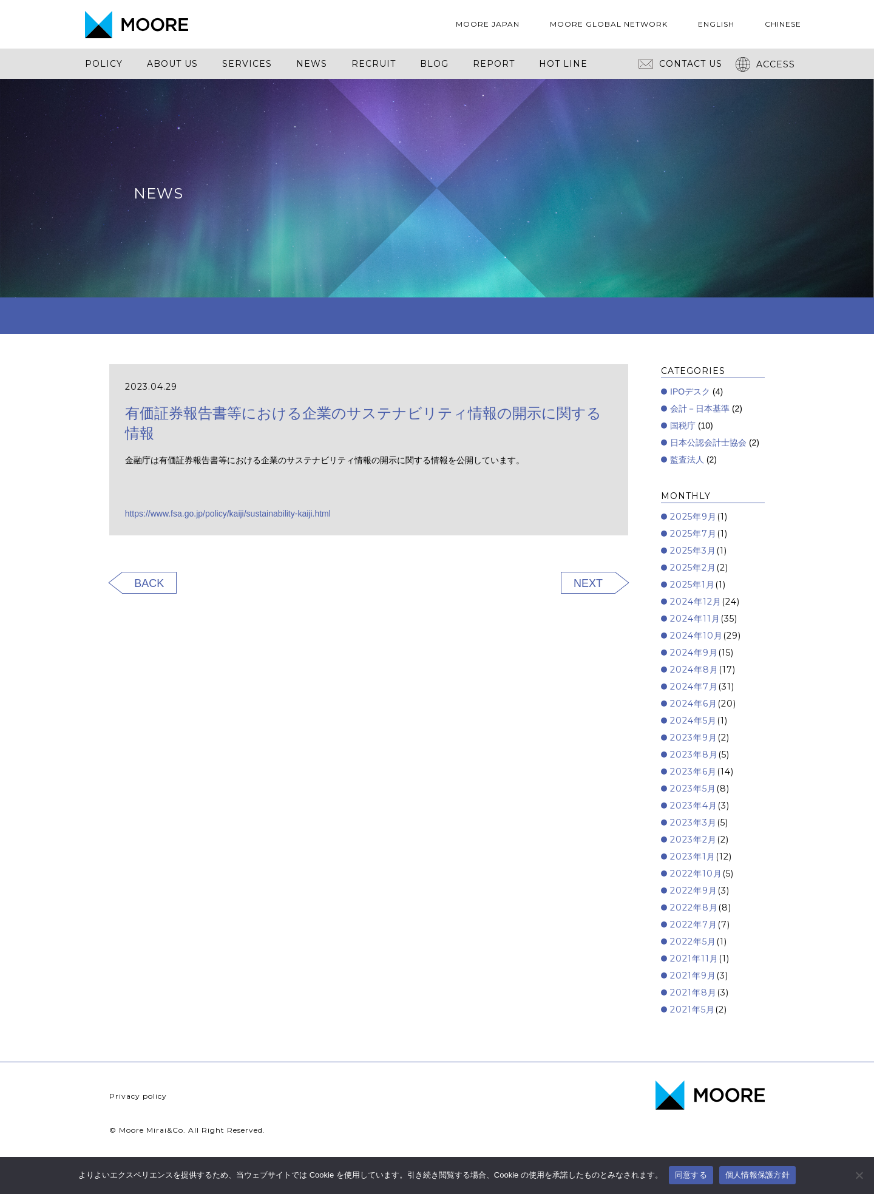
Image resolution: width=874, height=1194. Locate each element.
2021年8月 (693, 992)
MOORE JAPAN (488, 24)
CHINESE (783, 24)
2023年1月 (693, 856)
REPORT (494, 63)
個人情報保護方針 (757, 1174)
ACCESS (765, 64)
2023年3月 (693, 822)
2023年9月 (693, 737)
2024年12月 (696, 601)
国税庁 (683, 425)
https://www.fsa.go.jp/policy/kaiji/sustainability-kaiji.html (228, 513)
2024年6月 (693, 703)
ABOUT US (172, 63)
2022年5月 (693, 941)
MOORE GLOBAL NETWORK (609, 24)
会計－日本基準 (700, 408)
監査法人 (687, 459)
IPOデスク (690, 391)
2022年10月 (696, 873)
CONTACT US (680, 63)
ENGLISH (716, 24)
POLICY (104, 63)
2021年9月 (693, 975)
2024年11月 (695, 618)
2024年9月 (694, 652)
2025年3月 (693, 550)
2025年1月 (692, 584)
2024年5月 (693, 720)
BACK (149, 583)
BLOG (434, 63)
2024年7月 (694, 686)
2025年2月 (693, 567)
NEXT (588, 583)
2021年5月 (692, 1009)
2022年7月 (693, 924)
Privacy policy (138, 1096)
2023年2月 (693, 839)
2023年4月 (693, 805)
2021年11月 (694, 958)
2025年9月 (693, 516)
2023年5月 (693, 788)
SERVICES (247, 63)
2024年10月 (696, 635)
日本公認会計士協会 (708, 442)
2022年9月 (693, 890)
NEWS (311, 63)
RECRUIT (373, 63)
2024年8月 (694, 669)
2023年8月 (694, 754)
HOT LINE (563, 63)
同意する (691, 1174)
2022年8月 (694, 907)
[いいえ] (859, 1175)
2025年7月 (693, 533)
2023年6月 (693, 771)
